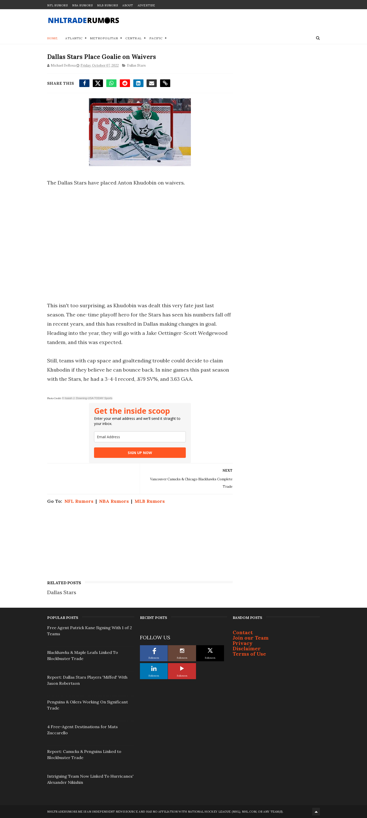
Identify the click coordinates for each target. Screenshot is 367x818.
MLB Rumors (107, 5)
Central (133, 38)
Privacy (243, 643)
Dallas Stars (136, 65)
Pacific (156, 38)
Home (52, 38)
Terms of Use (249, 654)
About (127, 5)
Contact (243, 632)
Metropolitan (104, 38)
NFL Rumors (57, 5)
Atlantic (73, 38)
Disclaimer (247, 648)
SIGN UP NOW (140, 452)
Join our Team (251, 637)
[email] (140, 436)
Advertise (146, 5)
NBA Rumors (82, 5)
